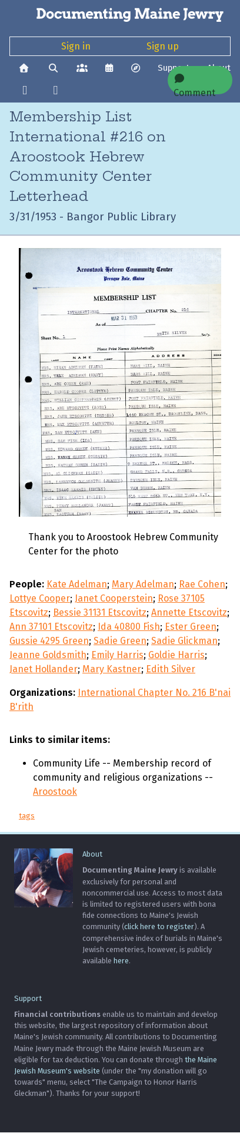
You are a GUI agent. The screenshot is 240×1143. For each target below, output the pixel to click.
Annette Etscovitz (189, 612)
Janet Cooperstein (114, 598)
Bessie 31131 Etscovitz (99, 612)
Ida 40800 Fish (129, 626)
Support (28, 998)
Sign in (76, 46)
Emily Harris (117, 654)
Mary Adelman (143, 584)
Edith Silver (170, 669)
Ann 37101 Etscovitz (51, 626)
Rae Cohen (202, 584)
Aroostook (55, 791)
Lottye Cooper (39, 598)
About (92, 854)
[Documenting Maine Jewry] (120, 14)
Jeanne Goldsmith (47, 654)
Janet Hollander (43, 669)
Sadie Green (120, 640)
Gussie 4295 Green (49, 640)
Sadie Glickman (184, 640)
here (121, 960)
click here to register (159, 926)
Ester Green (190, 626)
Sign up (162, 46)
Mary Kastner (111, 669)
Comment (194, 84)
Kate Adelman (76, 584)
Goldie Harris (176, 654)
